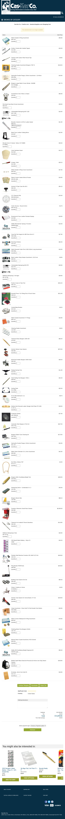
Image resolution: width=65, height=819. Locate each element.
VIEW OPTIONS (29, 778)
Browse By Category (12, 20)
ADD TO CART (10, 779)
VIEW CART (45, 795)
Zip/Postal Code (22, 691)
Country (20, 693)
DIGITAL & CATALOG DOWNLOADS (11, 795)
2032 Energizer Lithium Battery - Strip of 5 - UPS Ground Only (9, 770)
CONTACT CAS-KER (27, 795)
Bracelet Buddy (43, 768)
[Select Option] (16, 125)
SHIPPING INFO (26, 789)
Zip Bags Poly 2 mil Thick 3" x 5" (29, 769)
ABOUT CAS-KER (7, 789)
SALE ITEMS (45, 789)
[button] (23, 685)
